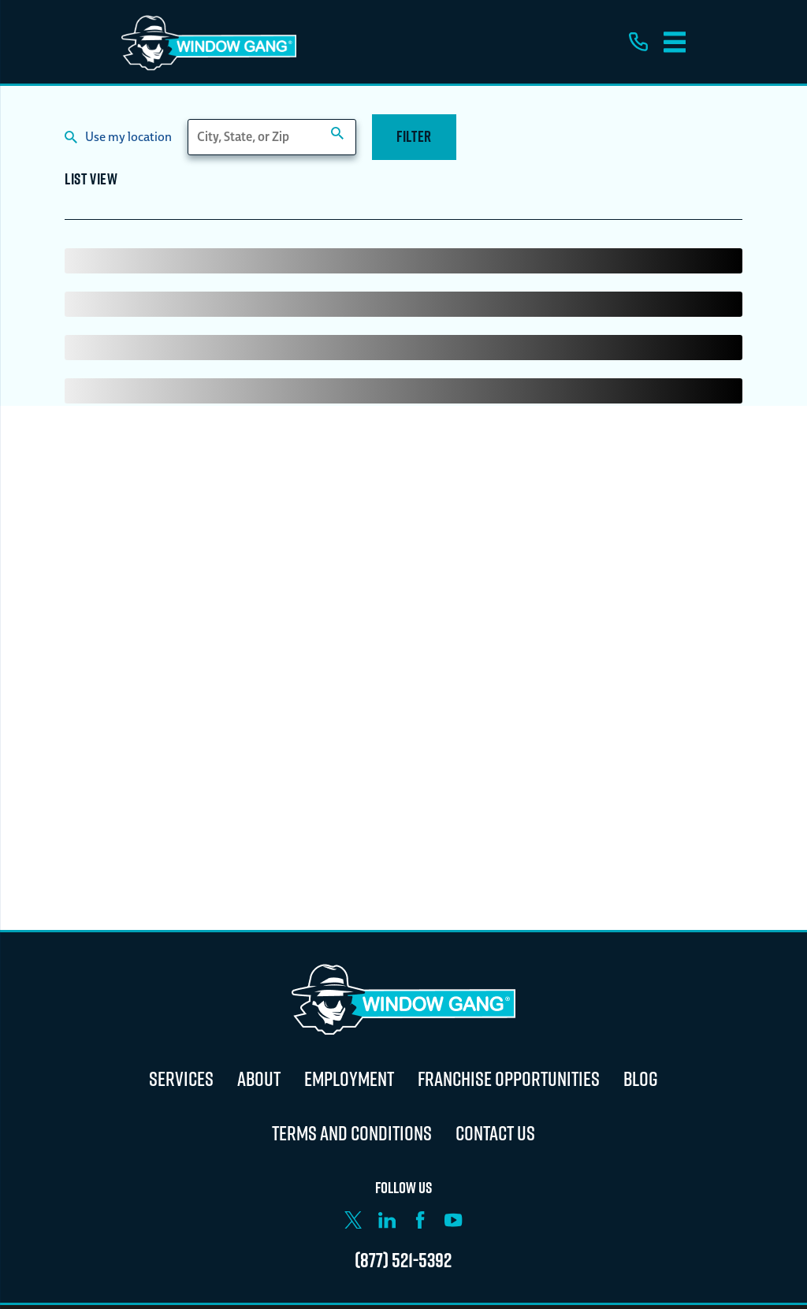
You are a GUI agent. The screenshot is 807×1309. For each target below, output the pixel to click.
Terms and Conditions (352, 1133)
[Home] (208, 42)
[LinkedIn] (387, 1220)
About (259, 1078)
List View (91, 181)
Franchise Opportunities (509, 1078)
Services (181, 1078)
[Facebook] (420, 1220)
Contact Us (495, 1133)
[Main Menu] (675, 42)
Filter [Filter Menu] (414, 136)
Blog (640, 1078)
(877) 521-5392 (403, 1260)
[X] (353, 1220)
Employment (349, 1078)
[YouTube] (453, 1220)
